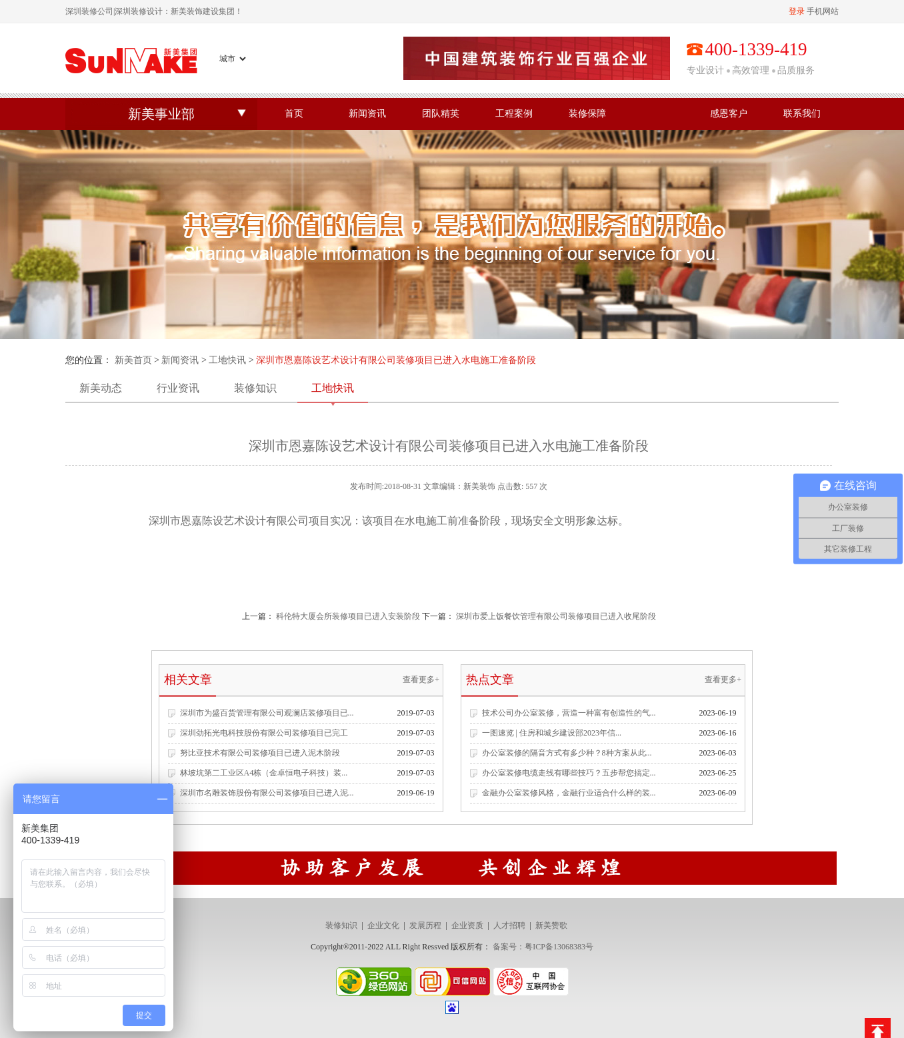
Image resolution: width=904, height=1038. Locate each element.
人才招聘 (509, 925)
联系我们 (802, 114)
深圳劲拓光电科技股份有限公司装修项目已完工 (264, 733)
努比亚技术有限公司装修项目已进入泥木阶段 (260, 753)
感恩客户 (728, 114)
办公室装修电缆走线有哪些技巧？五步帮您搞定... (569, 773)
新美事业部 (161, 114)
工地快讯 (227, 360)
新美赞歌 (551, 925)
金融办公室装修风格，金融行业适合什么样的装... (569, 792)
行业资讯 (178, 388)
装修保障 (587, 114)
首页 (294, 114)
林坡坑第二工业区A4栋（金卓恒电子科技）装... (264, 773)
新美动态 (100, 388)
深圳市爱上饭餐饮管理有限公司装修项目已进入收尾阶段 (556, 616)
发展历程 (425, 925)
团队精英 (440, 114)
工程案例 (514, 114)
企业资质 (467, 925)
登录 (797, 11)
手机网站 (823, 11)
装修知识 (255, 388)
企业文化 (383, 925)
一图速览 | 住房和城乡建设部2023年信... (551, 733)
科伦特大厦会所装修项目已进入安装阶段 (348, 616)
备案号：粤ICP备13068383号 (543, 946)
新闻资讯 (367, 114)
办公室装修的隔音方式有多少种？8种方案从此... (567, 753)
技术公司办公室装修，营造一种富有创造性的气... (569, 713)
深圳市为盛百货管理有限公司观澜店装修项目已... (267, 713)
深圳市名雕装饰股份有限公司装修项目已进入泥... (267, 792)
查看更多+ (421, 679)
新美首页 (133, 360)
